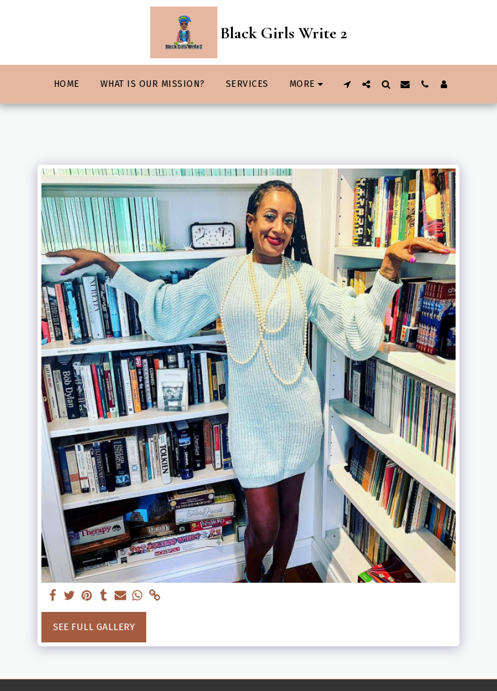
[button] (347, 84)
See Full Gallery (94, 627)
